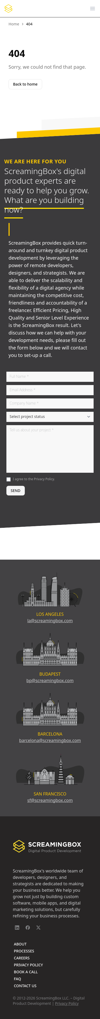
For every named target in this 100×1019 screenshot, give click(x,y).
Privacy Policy (44, 479)
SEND (16, 490)
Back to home (25, 84)
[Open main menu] (92, 8)
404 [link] (29, 23)
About (20, 944)
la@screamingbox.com (50, 621)
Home (14, 23)
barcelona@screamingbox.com (50, 740)
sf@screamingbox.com (50, 800)
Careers (22, 957)
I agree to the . (34, 479)
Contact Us (25, 985)
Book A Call (26, 971)
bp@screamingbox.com (50, 680)
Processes (24, 950)
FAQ (17, 978)
